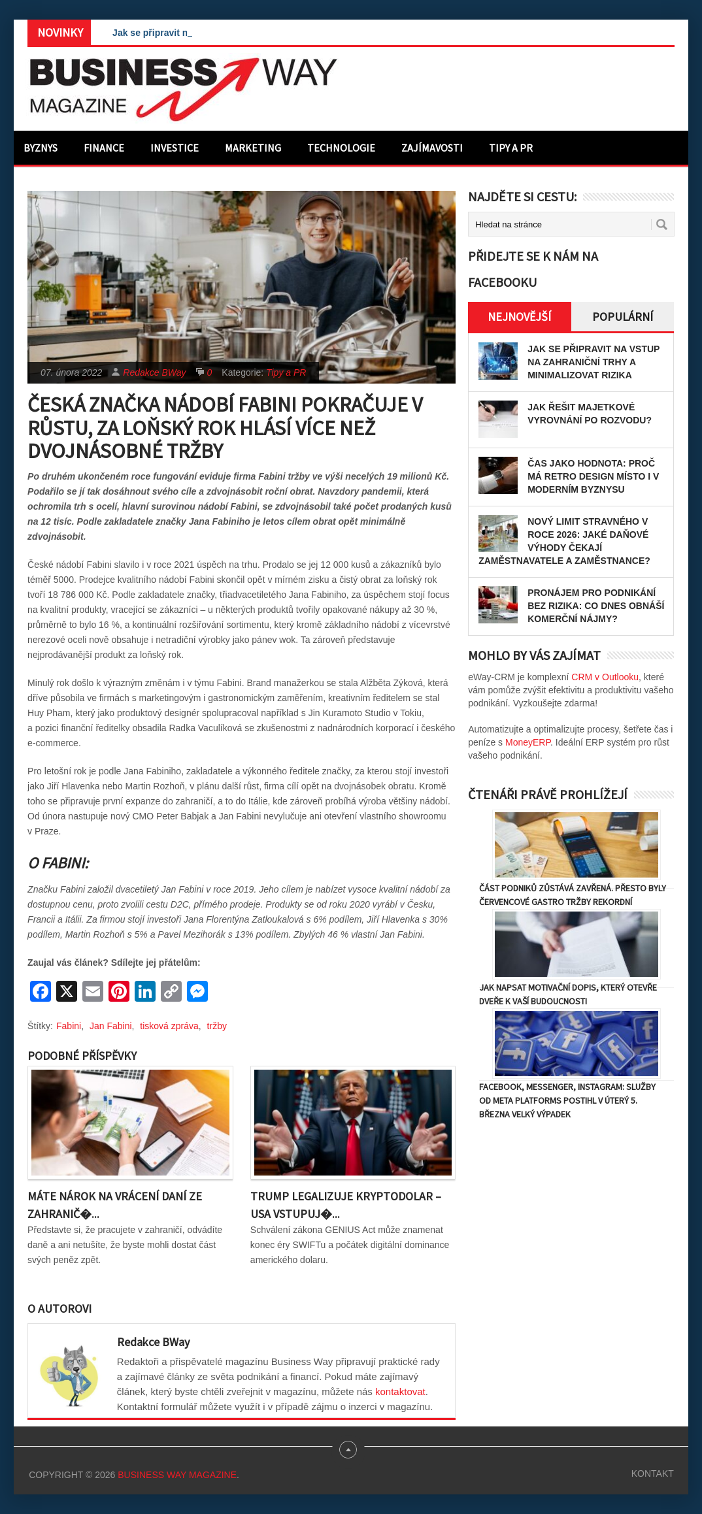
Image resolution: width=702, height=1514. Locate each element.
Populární (622, 316)
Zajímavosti (432, 147)
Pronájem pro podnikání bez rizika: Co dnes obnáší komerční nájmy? (595, 605)
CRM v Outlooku (605, 677)
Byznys (41, 147)
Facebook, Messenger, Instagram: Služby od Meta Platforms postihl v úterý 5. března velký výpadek (567, 1100)
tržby (217, 1026)
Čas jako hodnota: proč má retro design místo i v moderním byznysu (593, 476)
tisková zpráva (169, 1026)
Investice (174, 147)
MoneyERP (527, 742)
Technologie (341, 147)
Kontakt (652, 1473)
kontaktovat (400, 1391)
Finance (104, 147)
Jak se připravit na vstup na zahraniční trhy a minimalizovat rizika (593, 362)
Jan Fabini (111, 1026)
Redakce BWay (154, 372)
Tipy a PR (511, 147)
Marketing (253, 147)
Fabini (68, 1026)
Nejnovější (519, 316)
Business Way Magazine (177, 1475)
